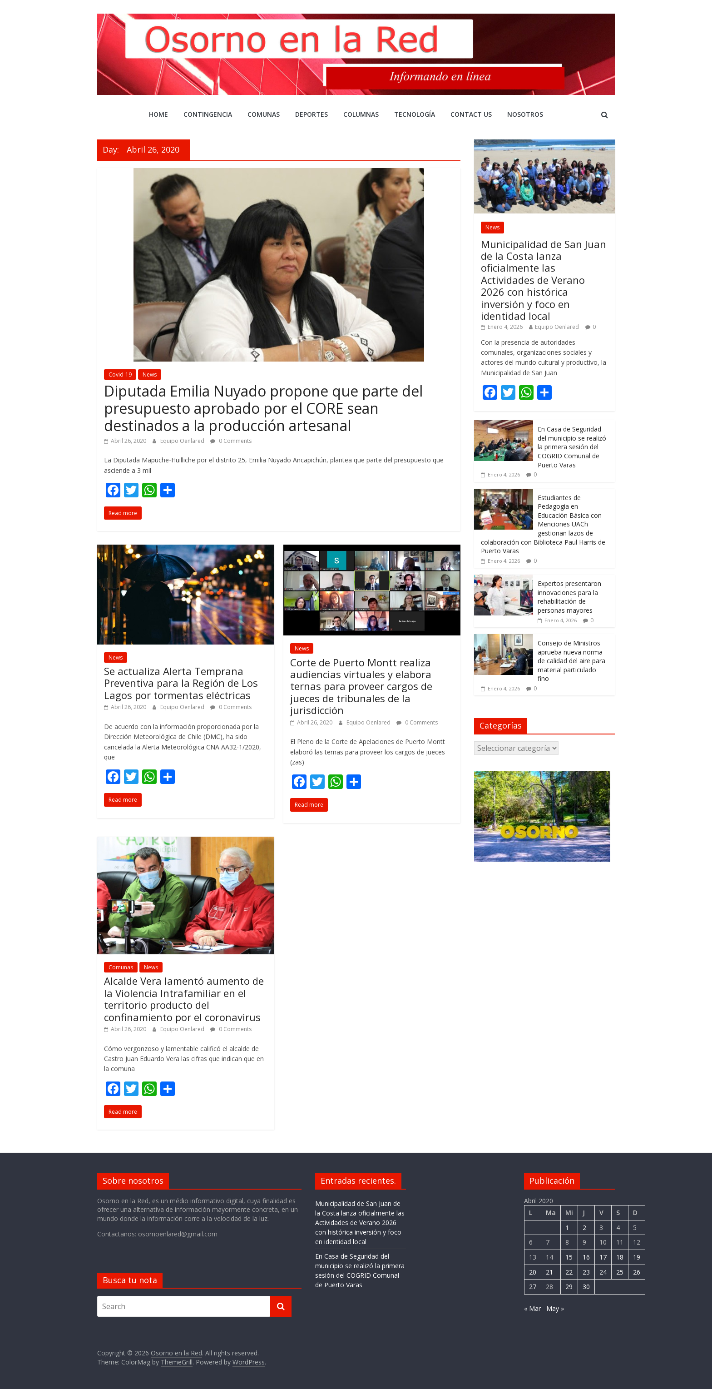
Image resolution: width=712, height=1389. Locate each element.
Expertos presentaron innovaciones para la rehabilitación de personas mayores (569, 597)
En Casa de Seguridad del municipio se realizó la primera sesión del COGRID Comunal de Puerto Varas (572, 447)
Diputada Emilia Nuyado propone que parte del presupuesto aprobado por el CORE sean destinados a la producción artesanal (263, 408)
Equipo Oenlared (183, 441)
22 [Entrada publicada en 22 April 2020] (569, 1272)
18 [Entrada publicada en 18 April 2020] (619, 1257)
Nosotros (525, 114)
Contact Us (471, 114)
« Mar (532, 1308)
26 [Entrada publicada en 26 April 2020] (636, 1272)
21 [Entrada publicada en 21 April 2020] (549, 1272)
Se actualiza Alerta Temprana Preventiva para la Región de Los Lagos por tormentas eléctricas (181, 683)
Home (158, 114)
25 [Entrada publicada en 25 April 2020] (619, 1272)
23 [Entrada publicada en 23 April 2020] (586, 1272)
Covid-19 (120, 374)
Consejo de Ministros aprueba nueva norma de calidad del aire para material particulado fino (571, 661)
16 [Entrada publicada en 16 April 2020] (586, 1257)
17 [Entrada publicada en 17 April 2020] (603, 1257)
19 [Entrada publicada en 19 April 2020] (636, 1257)
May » (555, 1308)
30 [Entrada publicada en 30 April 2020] (586, 1286)
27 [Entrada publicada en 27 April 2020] (532, 1286)
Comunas (263, 114)
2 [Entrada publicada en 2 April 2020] (584, 1227)
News (150, 374)
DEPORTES (311, 114)
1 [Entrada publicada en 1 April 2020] (567, 1227)
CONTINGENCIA (207, 114)
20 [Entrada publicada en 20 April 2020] (532, 1272)
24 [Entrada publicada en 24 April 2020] (603, 1272)
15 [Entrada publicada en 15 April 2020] (569, 1257)
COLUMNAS (361, 114)
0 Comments (231, 441)
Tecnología (414, 114)
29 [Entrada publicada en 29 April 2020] (569, 1286)
